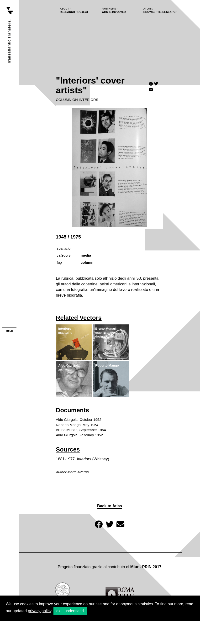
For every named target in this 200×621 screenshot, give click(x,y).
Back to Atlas (109, 506)
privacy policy (39, 611)
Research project (74, 10)
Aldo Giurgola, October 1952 (78, 419)
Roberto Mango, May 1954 (77, 425)
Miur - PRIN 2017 (145, 567)
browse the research (160, 10)
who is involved (114, 10)
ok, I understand (70, 611)
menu (9, 331)
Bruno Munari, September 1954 (81, 430)
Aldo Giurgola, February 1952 (79, 435)
